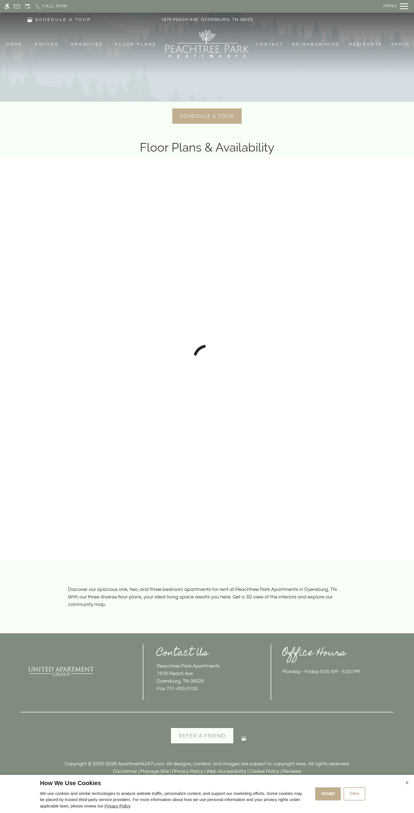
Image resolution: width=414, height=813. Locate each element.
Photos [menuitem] (46, 44)
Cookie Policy (264, 771)
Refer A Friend (202, 736)
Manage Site (154, 771)
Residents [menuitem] (365, 44)
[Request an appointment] (27, 6)
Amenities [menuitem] (87, 44)
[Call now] (51, 6)
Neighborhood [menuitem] (316, 44)
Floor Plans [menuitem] (135, 44)
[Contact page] (17, 6)
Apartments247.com (141, 763)
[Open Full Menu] (395, 6)
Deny (354, 794)
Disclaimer (125, 771)
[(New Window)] (30, 19)
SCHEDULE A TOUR (63, 20)
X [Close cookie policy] (407, 782)
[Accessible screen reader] (7, 6)
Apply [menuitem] (400, 44)
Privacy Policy (187, 771)
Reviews (291, 771)
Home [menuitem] (14, 44)
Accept (328, 794)
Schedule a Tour (207, 116)
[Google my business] (244, 741)
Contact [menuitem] (269, 44)
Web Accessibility (226, 771)
